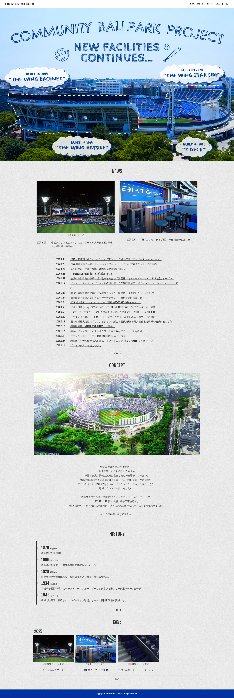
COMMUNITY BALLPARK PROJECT (19, 4)
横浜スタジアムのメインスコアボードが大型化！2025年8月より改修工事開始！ (81, 244)
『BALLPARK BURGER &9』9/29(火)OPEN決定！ (92, 273)
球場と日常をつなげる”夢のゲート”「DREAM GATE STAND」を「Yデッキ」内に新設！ (114, 307)
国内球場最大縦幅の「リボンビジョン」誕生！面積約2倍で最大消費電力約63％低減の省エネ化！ (122, 321)
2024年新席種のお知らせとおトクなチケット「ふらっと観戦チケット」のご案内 (113, 264)
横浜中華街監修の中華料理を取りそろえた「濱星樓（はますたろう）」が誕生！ (113, 292)
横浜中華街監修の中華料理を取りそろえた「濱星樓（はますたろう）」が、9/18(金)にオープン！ (122, 278)
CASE (218, 4)
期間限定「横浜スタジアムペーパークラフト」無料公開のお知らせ (106, 297)
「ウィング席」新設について (85, 345)
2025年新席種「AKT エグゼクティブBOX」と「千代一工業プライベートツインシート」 (116, 259)
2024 (117, 678)
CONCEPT (200, 4)
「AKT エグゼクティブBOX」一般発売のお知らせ (165, 239)
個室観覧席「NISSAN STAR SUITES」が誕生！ (92, 326)
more (117, 353)
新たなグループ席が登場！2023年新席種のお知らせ (98, 268)
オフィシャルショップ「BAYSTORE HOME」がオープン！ (99, 335)
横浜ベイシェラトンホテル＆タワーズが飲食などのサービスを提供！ (107, 331)
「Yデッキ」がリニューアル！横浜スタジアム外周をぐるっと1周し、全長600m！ (113, 311)
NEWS (192, 4)
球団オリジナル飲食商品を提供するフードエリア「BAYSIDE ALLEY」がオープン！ (112, 340)
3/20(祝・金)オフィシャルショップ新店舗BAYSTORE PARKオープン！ (105, 302)
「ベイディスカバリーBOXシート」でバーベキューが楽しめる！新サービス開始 (112, 316)
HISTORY (210, 4)
